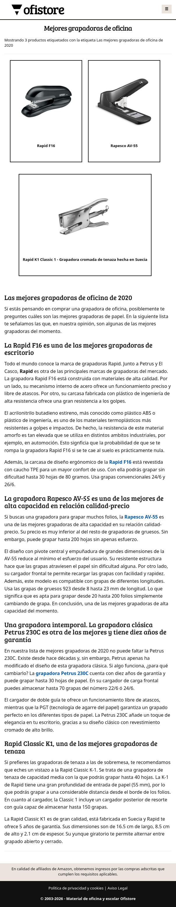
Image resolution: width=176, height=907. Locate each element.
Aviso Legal (118, 888)
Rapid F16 (120, 462)
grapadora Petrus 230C (62, 673)
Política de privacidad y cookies (75, 888)
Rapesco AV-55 (141, 517)
